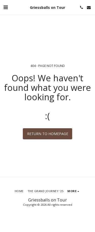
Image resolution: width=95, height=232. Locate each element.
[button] (5, 7)
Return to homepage (47, 133)
